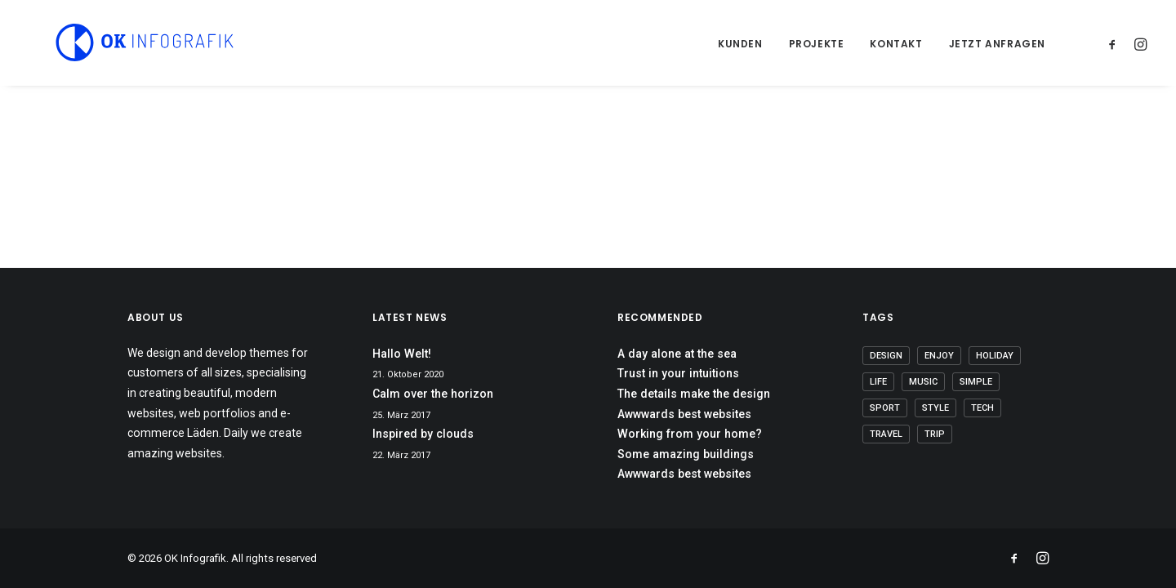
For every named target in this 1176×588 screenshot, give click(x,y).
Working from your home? (689, 433)
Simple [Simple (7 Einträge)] (976, 381)
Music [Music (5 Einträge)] (923, 381)
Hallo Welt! (401, 353)
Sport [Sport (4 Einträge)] (885, 408)
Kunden (740, 44)
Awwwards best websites (684, 414)
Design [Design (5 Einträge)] (886, 355)
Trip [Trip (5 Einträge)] (934, 434)
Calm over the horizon (432, 393)
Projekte (816, 44)
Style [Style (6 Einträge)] (935, 408)
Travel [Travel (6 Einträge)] (886, 434)
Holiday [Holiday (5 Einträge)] (994, 355)
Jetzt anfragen (997, 44)
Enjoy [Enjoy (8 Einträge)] (939, 355)
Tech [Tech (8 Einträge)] (982, 408)
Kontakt (896, 44)
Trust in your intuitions (678, 373)
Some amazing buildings (685, 454)
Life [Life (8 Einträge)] (878, 381)
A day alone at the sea (677, 353)
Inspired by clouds (423, 433)
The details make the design (693, 393)
